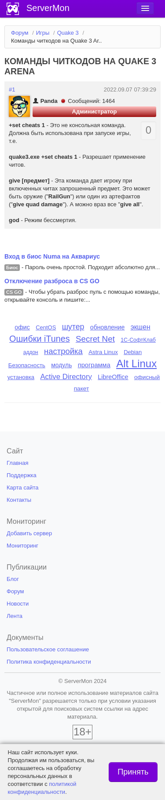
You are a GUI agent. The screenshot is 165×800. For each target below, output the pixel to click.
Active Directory (66, 377)
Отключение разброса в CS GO (51, 281)
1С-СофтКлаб (138, 340)
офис (22, 327)
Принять (132, 771)
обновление (107, 327)
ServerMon (48, 8)
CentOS (46, 327)
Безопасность (26, 365)
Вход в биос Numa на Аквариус (52, 256)
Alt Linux (136, 363)
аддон (30, 352)
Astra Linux (103, 352)
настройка (63, 351)
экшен (140, 327)
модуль (61, 365)
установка (20, 377)
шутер (73, 326)
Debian (133, 352)
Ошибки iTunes (39, 338)
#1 (12, 89)
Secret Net (95, 338)
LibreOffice (113, 376)
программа (94, 365)
